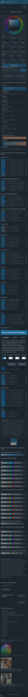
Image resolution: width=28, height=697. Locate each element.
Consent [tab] (6, 337)
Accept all (22, 364)
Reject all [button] (11, 364)
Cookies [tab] (15, 337)
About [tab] (23, 337)
